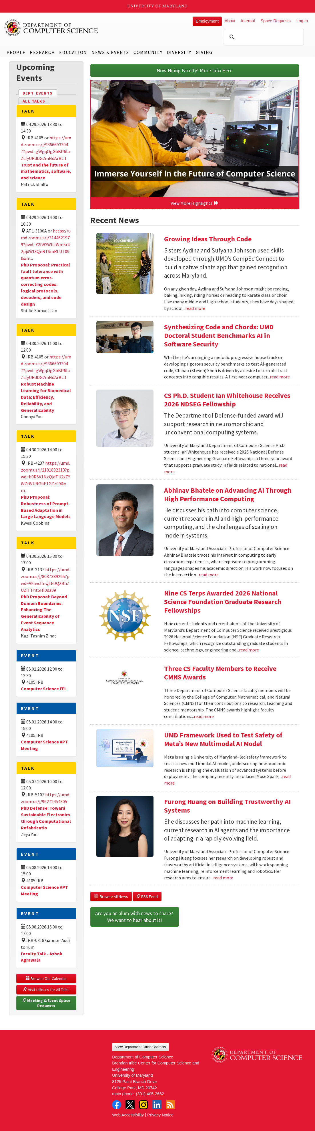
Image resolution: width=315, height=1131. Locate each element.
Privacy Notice (160, 1115)
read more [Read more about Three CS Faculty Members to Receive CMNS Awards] (204, 716)
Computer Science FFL (44, 688)
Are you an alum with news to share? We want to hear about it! (134, 916)
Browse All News (111, 896)
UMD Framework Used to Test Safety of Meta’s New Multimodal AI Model (223, 739)
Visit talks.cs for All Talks (46, 989)
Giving (204, 52)
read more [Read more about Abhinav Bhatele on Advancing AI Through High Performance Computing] (209, 574)
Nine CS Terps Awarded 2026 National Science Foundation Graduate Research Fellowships (223, 602)
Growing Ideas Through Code (208, 238)
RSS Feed (147, 896)
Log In (302, 21)
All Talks (34, 101)
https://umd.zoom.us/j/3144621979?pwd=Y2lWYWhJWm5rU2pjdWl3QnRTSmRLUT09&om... (46, 244)
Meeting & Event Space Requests (46, 1003)
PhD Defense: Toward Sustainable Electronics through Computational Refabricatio (46, 818)
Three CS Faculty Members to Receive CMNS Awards (220, 672)
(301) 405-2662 (150, 1094)
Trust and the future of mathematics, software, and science (46, 171)
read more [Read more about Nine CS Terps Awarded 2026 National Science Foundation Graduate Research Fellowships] (249, 650)
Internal (248, 21)
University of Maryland (157, 6)
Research (42, 52)
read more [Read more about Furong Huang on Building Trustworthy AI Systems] (223, 878)
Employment (207, 21)
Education (73, 52)
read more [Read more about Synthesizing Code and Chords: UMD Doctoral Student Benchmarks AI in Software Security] (280, 377)
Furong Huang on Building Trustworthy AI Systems (227, 806)
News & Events (110, 52)
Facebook (116, 1104)
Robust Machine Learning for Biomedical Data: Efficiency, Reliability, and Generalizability (46, 397)
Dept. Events (40, 93)
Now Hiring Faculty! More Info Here (194, 70)
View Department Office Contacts (140, 1047)
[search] (263, 37)
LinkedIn (157, 1104)
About (230, 21)
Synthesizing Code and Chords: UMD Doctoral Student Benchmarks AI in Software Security (219, 335)
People (16, 52)
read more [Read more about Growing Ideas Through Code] (195, 308)
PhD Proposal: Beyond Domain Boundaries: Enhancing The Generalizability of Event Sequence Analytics (44, 613)
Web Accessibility (128, 1115)
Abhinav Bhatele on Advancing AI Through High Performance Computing (228, 494)
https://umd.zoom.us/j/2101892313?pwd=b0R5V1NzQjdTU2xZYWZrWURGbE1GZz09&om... (45, 476)
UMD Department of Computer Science (51, 27)
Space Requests (275, 21)
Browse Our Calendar (46, 978)
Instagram (143, 1104)
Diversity (179, 52)
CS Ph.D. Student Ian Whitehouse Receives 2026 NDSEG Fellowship (227, 399)
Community (147, 52)
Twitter (130, 1104)
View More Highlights (195, 203)
